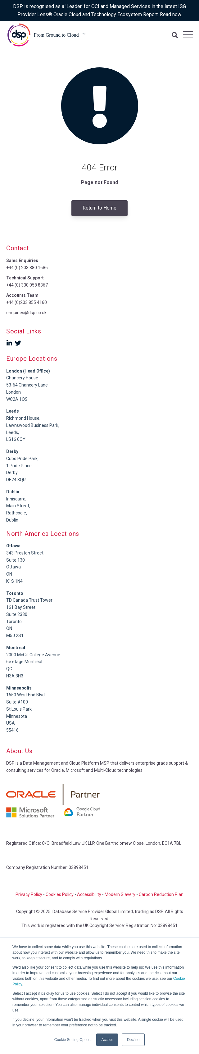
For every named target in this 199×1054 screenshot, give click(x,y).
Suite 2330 (16, 614)
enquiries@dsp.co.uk (26, 312)
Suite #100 (17, 701)
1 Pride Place (19, 465)
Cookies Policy (60, 894)
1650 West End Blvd (25, 694)
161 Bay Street (20, 607)
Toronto (14, 621)
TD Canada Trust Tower (29, 600)
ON (9, 574)
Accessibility (89, 894)
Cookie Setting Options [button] (73, 1040)
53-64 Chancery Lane (27, 384)
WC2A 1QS (17, 399)
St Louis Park (19, 709)
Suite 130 (15, 560)
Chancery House (22, 377)
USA (10, 723)
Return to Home (99, 208)
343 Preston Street (24, 552)
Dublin (12, 491)
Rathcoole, (16, 512)
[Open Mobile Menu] (188, 35)
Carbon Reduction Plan (161, 894)
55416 (12, 730)
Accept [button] (107, 1040)
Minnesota (16, 716)
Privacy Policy (29, 894)
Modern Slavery (120, 894)
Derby (12, 472)
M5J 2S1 (15, 635)
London (13, 392)
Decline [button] (133, 1040)
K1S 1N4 (14, 581)
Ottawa (13, 566)
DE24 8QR (16, 479)
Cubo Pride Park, (22, 458)
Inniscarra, (16, 498)
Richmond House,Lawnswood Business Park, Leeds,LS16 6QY (32, 425)
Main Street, (18, 505)
